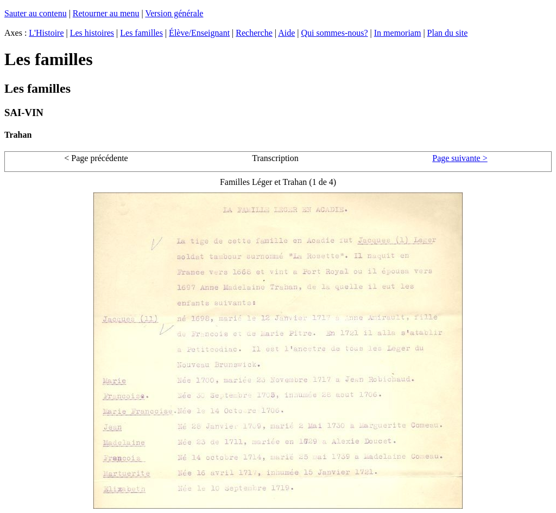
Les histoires (92, 32)
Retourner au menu (106, 13)
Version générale (174, 13)
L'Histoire (46, 32)
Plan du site (447, 32)
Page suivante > (459, 158)
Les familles (141, 32)
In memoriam (397, 32)
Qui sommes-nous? (334, 32)
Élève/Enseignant (199, 32)
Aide (286, 32)
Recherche (254, 32)
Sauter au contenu (35, 13)
